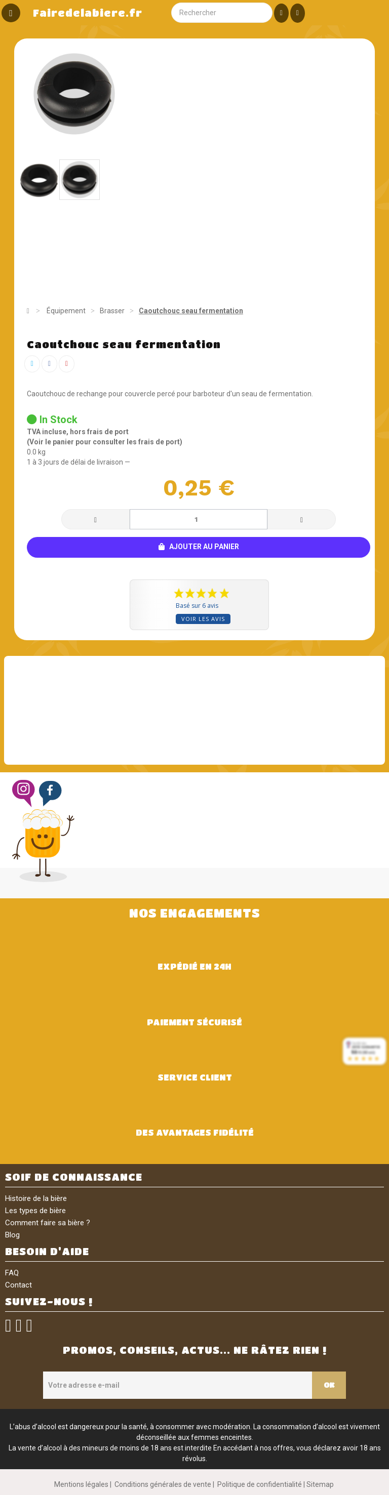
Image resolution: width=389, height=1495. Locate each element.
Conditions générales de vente (162, 1484)
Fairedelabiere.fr (87, 13)
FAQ (12, 1272)
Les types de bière (35, 1210)
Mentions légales (81, 1484)
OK (327, 1385)
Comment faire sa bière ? (47, 1222)
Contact (18, 1285)
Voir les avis (203, 618)
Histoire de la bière (36, 1198)
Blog (12, 1234)
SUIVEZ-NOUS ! (49, 1301)
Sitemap (320, 1484)
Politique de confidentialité (259, 1484)
